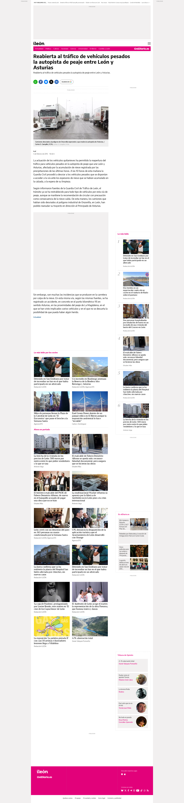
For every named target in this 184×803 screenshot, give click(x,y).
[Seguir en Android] (122, 774)
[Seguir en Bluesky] (122, 790)
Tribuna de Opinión (125, 655)
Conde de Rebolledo (135, 2)
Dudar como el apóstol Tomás (124, 676)
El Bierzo (93, 49)
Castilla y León (104, 49)
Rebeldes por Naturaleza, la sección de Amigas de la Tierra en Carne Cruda (132, 535)
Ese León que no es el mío (125, 704)
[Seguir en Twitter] (125, 790)
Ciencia (73, 49)
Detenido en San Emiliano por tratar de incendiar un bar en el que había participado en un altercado (51, 381)
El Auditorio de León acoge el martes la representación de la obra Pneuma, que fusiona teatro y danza (90, 606)
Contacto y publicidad (114, 798)
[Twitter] (51, 82)
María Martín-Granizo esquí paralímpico (118, 2)
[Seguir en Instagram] (134, 790)
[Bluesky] (46, 82)
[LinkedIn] (56, 82)
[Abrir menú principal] (149, 43)
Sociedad (64, 49)
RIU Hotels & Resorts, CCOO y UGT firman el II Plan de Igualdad (124, 524)
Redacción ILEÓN (40, 387)
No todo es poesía (125, 717)
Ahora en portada (42, 429)
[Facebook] (41, 82)
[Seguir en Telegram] (131, 790)
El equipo (78, 798)
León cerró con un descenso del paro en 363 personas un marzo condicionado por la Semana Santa (51, 532)
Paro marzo (104, 2)
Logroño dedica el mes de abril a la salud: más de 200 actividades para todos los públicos (124, 564)
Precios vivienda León (53, 2)
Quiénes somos (68, 798)
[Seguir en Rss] (148, 790)
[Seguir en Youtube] (137, 790)
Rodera (121, 692)
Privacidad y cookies (89, 798)
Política (48, 49)
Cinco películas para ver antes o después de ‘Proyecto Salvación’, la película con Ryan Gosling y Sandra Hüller (124, 551)
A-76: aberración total (82, 638)
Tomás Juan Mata (125, 708)
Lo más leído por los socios (46, 352)
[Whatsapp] (35, 82)
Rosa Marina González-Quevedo (126, 721)
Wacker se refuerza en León (93, 2)
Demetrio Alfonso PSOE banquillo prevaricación (72, 2)
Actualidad (39, 49)
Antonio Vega (39, 467)
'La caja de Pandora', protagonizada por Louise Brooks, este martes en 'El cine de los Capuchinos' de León (51, 606)
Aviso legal (101, 798)
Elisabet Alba (76, 467)
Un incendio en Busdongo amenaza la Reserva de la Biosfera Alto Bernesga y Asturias (89, 381)
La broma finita (124, 689)
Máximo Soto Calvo (126, 680)
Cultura (56, 49)
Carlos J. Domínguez (79, 424)
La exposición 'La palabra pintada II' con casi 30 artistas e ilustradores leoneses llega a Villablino (51, 641)
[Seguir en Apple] (125, 774)
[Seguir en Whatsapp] (145, 790)
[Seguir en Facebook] (128, 790)
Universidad (82, 49)
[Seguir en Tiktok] (141, 790)
